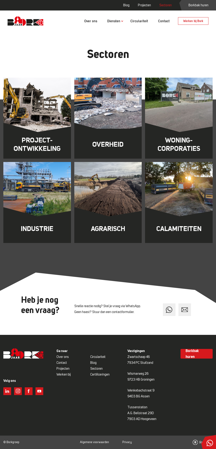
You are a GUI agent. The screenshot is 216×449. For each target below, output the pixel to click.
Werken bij (63, 374)
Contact (61, 363)
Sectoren (96, 369)
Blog (93, 363)
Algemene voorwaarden (94, 442)
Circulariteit (98, 357)
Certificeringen (100, 374)
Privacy (127, 442)
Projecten (62, 369)
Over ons (62, 357)
